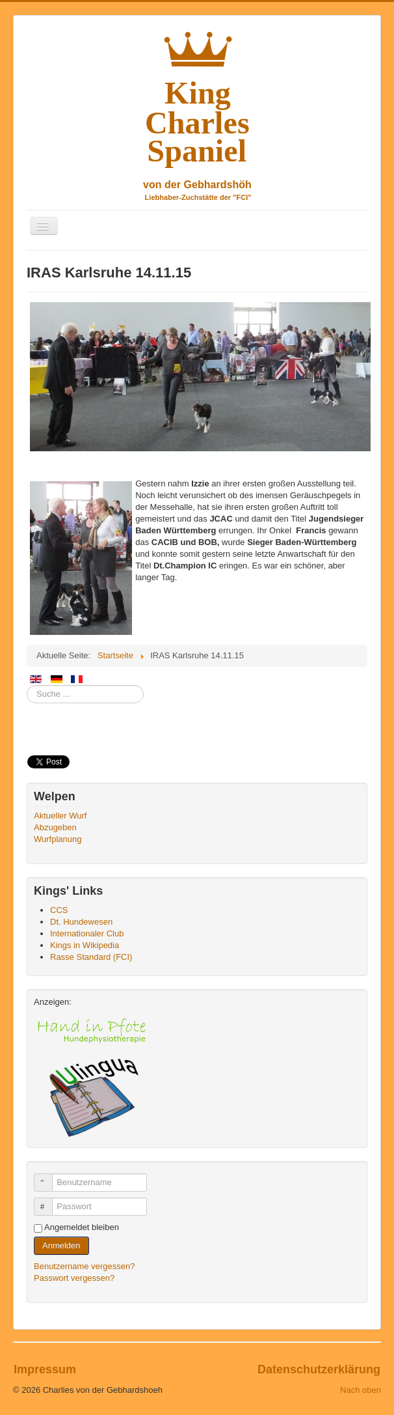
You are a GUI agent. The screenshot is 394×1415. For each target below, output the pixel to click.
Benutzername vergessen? (84, 1266)
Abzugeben (55, 827)
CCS (59, 910)
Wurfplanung (57, 839)
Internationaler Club (87, 933)
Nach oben (360, 1390)
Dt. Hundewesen (81, 922)
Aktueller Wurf (60, 815)
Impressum (45, 1369)
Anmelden (61, 1245)
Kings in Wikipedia (84, 945)
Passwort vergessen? (74, 1278)
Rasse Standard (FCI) (91, 957)
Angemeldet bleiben (81, 1227)
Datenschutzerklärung (318, 1369)
